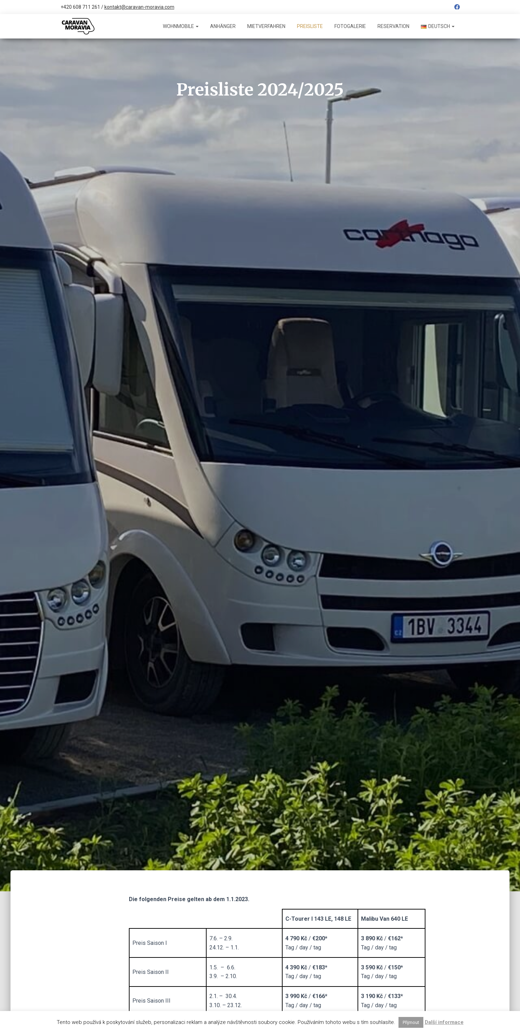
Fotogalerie (350, 26)
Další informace (444, 1022)
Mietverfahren (266, 26)
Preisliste (310, 26)
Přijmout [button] (411, 1022)
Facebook (457, 8)
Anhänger (223, 26)
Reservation (393, 26)
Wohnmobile (181, 26)
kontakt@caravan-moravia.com (139, 7)
